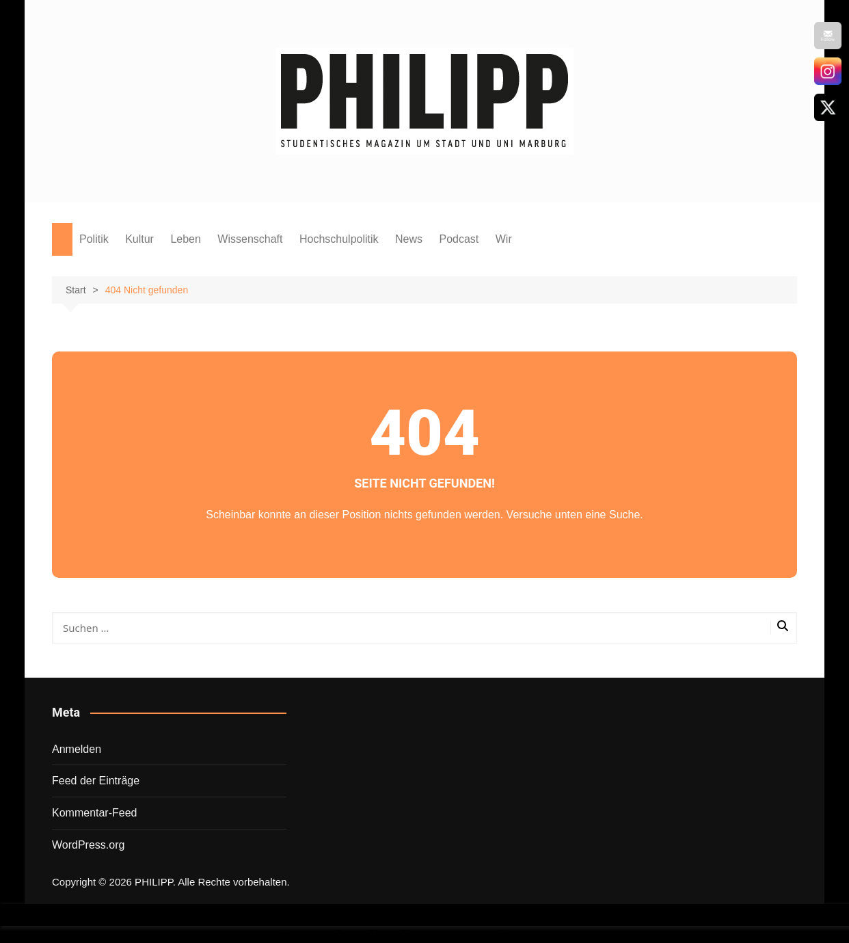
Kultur (139, 239)
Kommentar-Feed (94, 813)
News (408, 239)
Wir (504, 239)
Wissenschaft (249, 239)
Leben (185, 239)
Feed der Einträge (95, 780)
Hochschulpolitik (339, 239)
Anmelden (76, 749)
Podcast (459, 239)
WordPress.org (88, 845)
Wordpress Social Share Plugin (357, 934)
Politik (94, 239)
